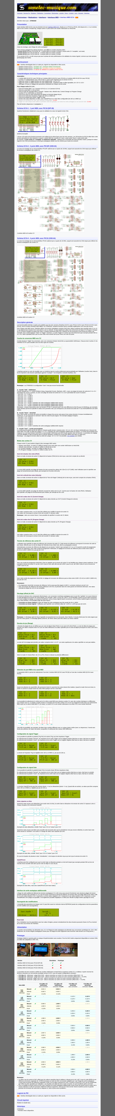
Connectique (47, 13)
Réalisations (32, 17)
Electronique (55, 13)
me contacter (71, 436)
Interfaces (42, 17)
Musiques (33, 13)
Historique (86, 13)
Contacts (71, 13)
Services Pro (26, 13)
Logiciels (61, 13)
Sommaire (19, 13)
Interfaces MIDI (53, 17)
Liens (75, 13)
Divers (66, 13)
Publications (40, 13)
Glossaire (80, 13)
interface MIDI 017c (53, 27)
